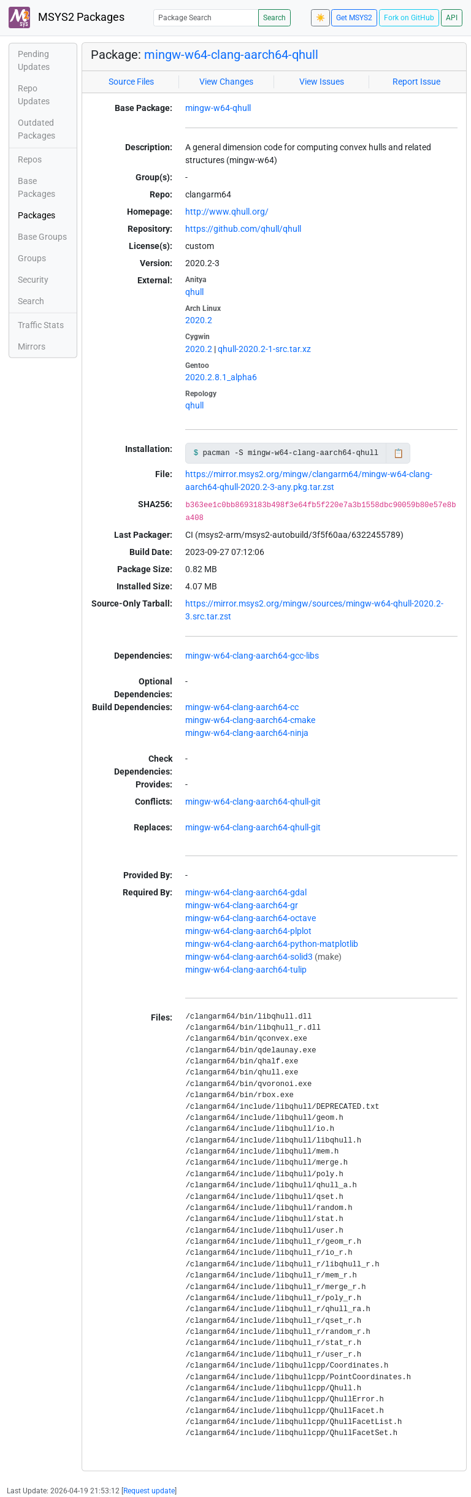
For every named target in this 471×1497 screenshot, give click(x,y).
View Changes (226, 81)
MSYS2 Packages (66, 17)
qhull (194, 292)
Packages (36, 215)
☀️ (320, 17)
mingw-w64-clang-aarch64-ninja (246, 733)
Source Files (131, 81)
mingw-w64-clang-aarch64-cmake (250, 720)
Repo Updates (34, 94)
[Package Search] (206, 17)
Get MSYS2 (354, 17)
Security (33, 280)
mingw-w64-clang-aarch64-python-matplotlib (271, 944)
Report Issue (416, 81)
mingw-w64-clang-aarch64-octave (250, 918)
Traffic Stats (41, 325)
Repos (30, 159)
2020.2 (198, 320)
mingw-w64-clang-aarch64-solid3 (249, 957)
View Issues (321, 81)
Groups (32, 258)
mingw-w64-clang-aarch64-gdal (246, 892)
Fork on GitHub (409, 17)
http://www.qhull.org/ (227, 211)
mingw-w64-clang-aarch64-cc (242, 707)
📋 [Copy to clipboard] (398, 453)
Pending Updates (34, 60)
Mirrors (31, 346)
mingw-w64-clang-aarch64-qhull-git (253, 801)
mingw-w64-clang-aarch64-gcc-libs (252, 655)
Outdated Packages (36, 129)
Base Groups (42, 237)
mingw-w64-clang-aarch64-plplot (248, 931)
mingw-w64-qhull (218, 108)
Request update (149, 1491)
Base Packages (36, 187)
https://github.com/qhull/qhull (243, 229)
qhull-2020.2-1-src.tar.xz (264, 349)
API (452, 17)
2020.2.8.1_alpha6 (221, 377)
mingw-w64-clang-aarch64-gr (241, 905)
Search (274, 17)
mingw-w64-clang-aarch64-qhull (231, 54)
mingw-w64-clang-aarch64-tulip (246, 969)
